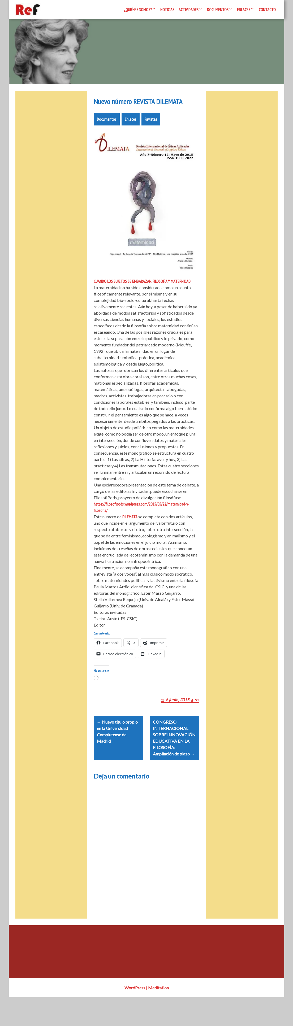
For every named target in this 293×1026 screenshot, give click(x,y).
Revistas (151, 135)
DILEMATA (129, 532)
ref (196, 721)
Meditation (158, 1016)
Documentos (218, 9)
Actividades (189, 9)
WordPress (134, 1016)
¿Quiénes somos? (138, 9)
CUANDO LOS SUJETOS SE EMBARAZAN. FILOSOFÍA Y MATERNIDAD (142, 297)
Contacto (267, 9)
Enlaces (243, 9)
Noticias (167, 9)
